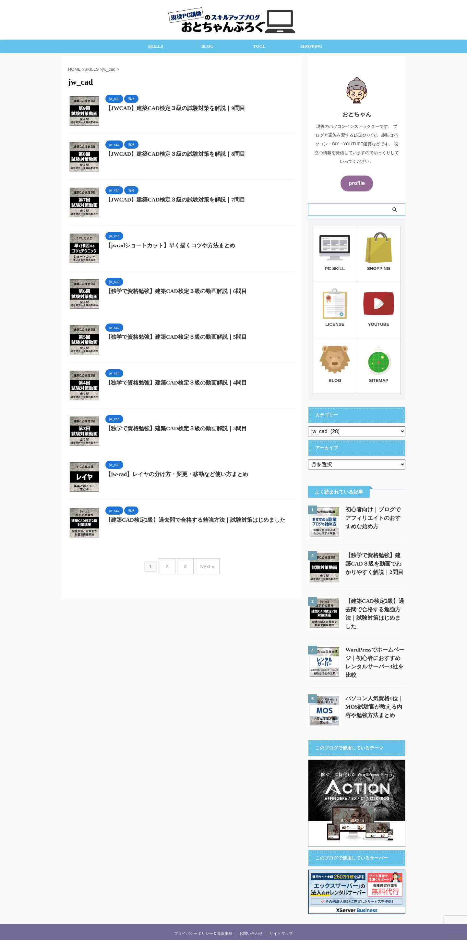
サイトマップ (281, 925)
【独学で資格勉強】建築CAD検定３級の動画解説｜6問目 (172, 291)
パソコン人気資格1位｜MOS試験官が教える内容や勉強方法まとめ (375, 699)
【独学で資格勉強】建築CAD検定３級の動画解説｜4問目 (172, 383)
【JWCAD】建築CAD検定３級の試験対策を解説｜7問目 (171, 200)
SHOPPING (311, 46)
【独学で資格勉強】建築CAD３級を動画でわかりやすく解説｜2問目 (375, 561)
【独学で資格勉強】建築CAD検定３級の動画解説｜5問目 (172, 337)
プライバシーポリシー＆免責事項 (203, 925)
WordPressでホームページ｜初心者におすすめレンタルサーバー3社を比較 (374, 653)
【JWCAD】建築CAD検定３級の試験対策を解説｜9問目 (171, 108)
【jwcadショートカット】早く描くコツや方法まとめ (166, 246)
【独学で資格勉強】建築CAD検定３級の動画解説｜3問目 (172, 429)
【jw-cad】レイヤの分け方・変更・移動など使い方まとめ (172, 474)
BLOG (207, 46)
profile (356, 182)
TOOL (259, 46)
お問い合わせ (251, 925)
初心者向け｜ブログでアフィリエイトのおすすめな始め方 (374, 516)
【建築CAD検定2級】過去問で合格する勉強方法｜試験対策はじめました (190, 520)
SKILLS (155, 46)
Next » (204, 564)
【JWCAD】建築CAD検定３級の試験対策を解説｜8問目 (171, 154)
